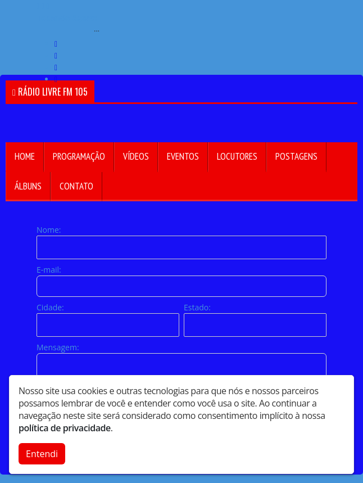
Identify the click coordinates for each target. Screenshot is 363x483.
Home (25, 156)
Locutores (237, 156)
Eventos (183, 156)
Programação (79, 156)
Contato (76, 186)
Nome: (49, 229)
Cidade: (50, 307)
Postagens (296, 156)
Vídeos (136, 156)
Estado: (197, 307)
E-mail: (49, 269)
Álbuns (28, 186)
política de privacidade (65, 428)
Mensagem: (58, 347)
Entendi (42, 454)
